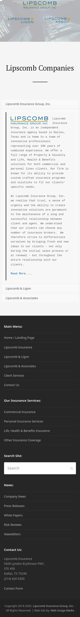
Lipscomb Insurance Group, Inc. (53, 606)
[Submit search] (71, 468)
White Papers (13, 515)
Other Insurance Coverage (22, 440)
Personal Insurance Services (23, 421)
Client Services (14, 375)
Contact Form (13, 588)
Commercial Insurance (20, 412)
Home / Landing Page (19, 338)
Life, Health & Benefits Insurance (27, 431)
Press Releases (14, 506)
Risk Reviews (13, 525)
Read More (18, 273)
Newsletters (12, 534)
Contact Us (11, 385)
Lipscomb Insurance (18, 347)
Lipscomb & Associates (20, 366)
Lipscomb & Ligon (16, 357)
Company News (15, 496)
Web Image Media (62, 610)
